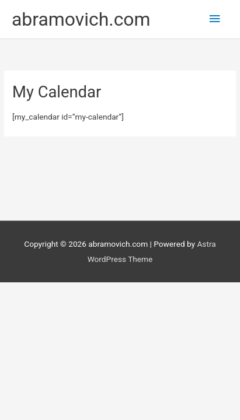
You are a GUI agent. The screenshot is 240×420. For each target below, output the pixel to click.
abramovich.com (81, 19)
